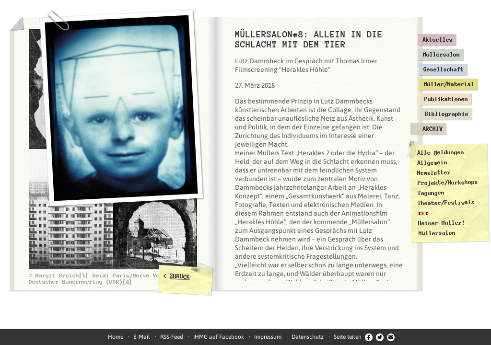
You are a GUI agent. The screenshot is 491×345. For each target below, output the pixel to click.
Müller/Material (449, 84)
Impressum (267, 337)
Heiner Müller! (441, 223)
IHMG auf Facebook (218, 337)
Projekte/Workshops (448, 182)
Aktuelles (437, 39)
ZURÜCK (180, 276)
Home (115, 337)
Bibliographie (446, 114)
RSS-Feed (171, 337)
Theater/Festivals (446, 203)
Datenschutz (308, 337)
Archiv (432, 129)
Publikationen (446, 99)
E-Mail (141, 337)
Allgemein (432, 162)
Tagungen (431, 192)
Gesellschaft (443, 69)
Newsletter (434, 172)
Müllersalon (441, 54)
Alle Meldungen (440, 152)
